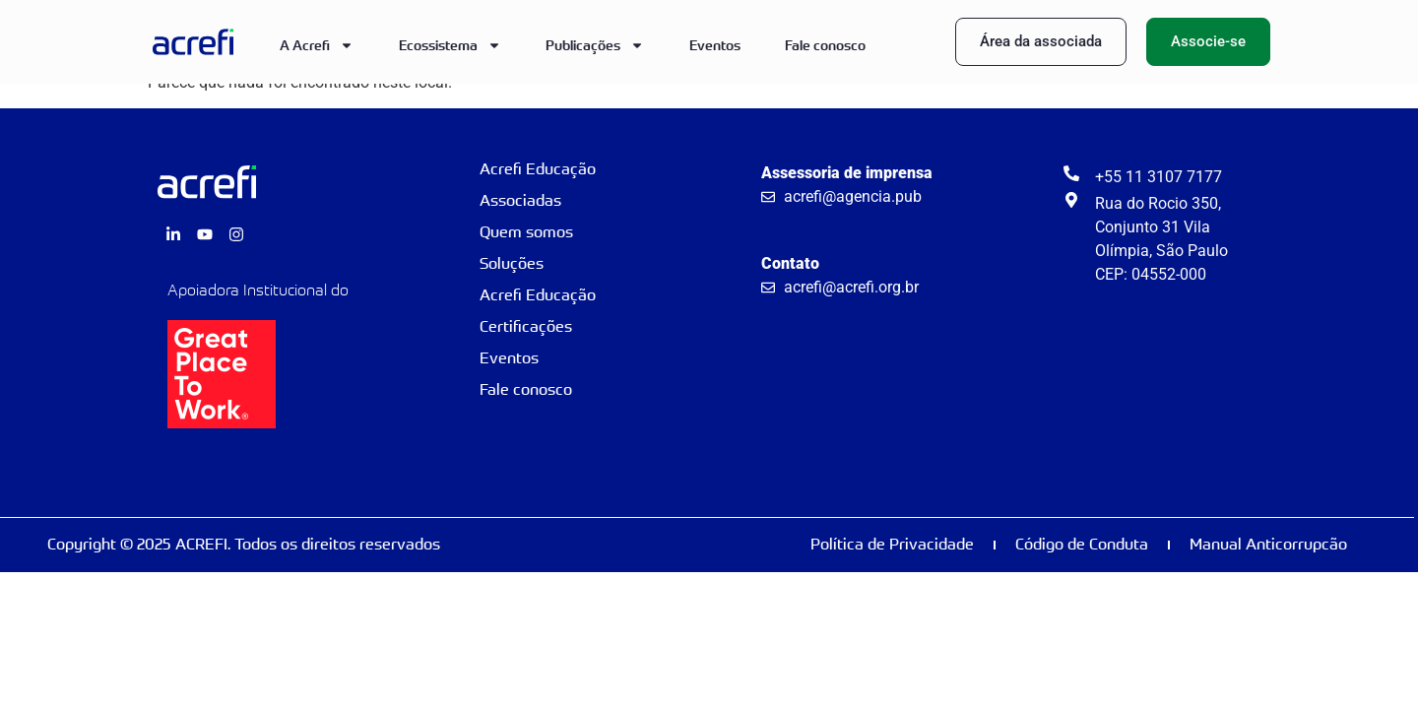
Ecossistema (450, 45)
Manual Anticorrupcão (1268, 544)
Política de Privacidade (892, 544)
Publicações (595, 45)
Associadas (520, 200)
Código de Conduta (1081, 544)
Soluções (512, 263)
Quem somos (526, 232)
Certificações (526, 326)
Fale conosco (825, 44)
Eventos (715, 44)
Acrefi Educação (538, 169)
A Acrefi (317, 45)
